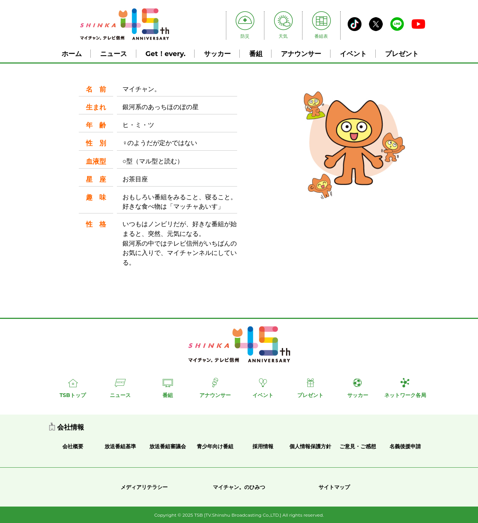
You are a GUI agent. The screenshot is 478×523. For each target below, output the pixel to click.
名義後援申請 (405, 446)
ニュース (113, 54)
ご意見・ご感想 (357, 446)
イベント (353, 54)
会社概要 (72, 446)
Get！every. (166, 54)
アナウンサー (301, 54)
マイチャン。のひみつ (239, 487)
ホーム (72, 53)
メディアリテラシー (144, 487)
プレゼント (402, 54)
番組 (256, 54)
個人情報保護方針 (310, 446)
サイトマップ (334, 487)
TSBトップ (72, 395)
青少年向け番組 (215, 446)
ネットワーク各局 (405, 395)
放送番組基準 (120, 446)
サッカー (217, 54)
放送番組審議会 (167, 446)
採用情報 (262, 446)
